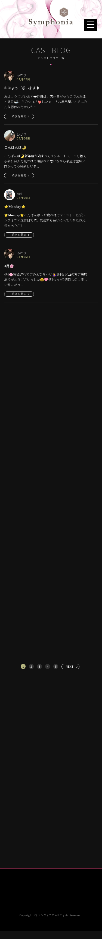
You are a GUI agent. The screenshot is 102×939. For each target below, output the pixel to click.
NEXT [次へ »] (70, 666)
